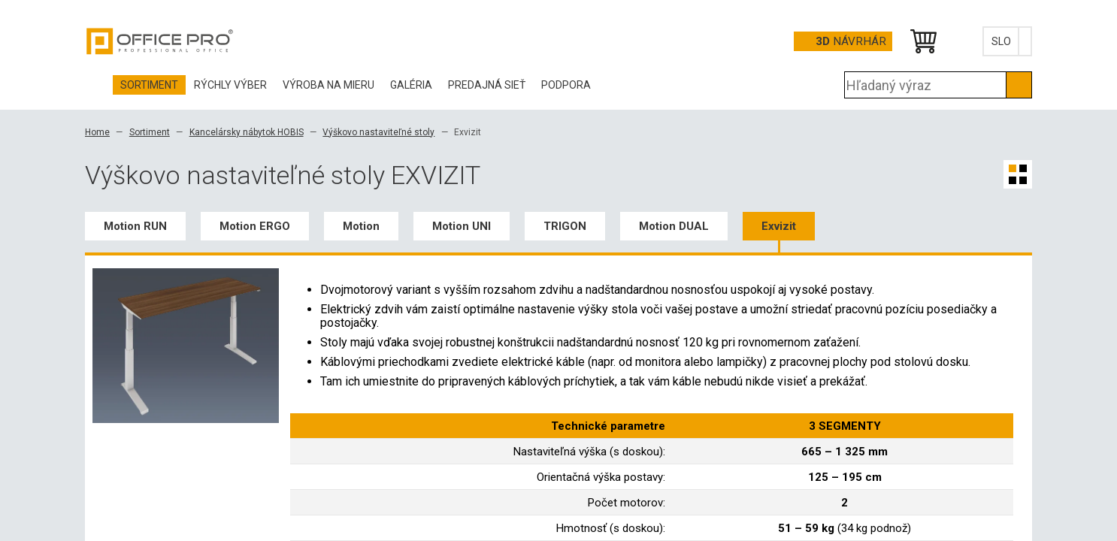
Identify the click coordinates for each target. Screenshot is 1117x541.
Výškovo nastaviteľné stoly (378, 132)
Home (97, 132)
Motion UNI (461, 226)
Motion (361, 226)
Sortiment (149, 132)
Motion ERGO (254, 226)
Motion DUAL (674, 226)
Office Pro (160, 41)
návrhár (851, 41)
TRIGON (564, 226)
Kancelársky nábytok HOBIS (246, 132)
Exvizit (778, 226)
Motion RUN (135, 226)
